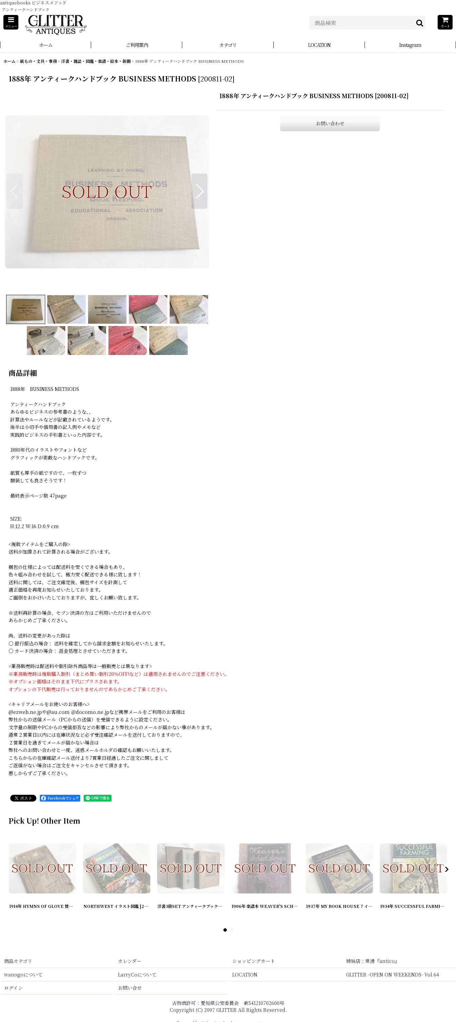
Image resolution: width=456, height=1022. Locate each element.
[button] (10, 22)
